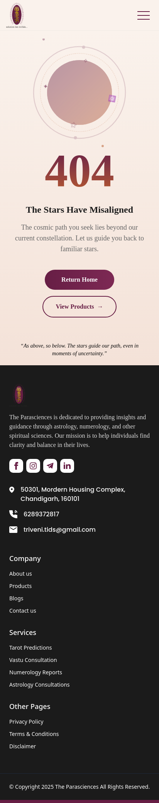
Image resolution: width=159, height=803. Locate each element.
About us (20, 573)
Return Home (79, 279)
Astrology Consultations (39, 684)
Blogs (16, 598)
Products (20, 586)
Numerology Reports (35, 672)
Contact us (22, 610)
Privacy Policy (26, 721)
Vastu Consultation (33, 660)
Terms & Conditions (34, 733)
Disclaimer (22, 746)
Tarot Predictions (30, 647)
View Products (79, 306)
